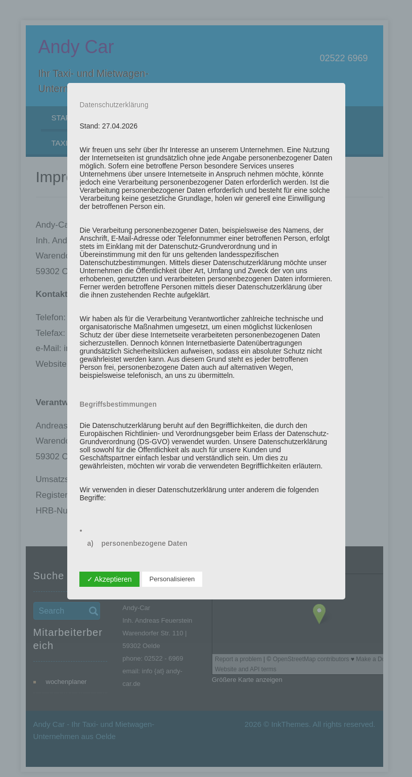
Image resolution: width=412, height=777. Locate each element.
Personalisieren (172, 579)
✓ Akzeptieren (109, 579)
